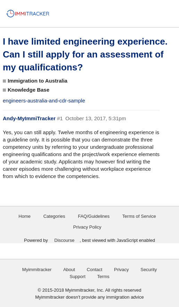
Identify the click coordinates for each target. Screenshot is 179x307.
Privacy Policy (87, 227)
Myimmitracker (37, 269)
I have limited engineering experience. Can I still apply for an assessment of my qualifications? (85, 54)
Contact (95, 269)
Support (78, 276)
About (69, 269)
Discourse (64, 240)
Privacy (121, 269)
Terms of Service (139, 216)
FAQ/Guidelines (93, 216)
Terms (103, 276)
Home (24, 216)
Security (148, 269)
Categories (54, 216)
